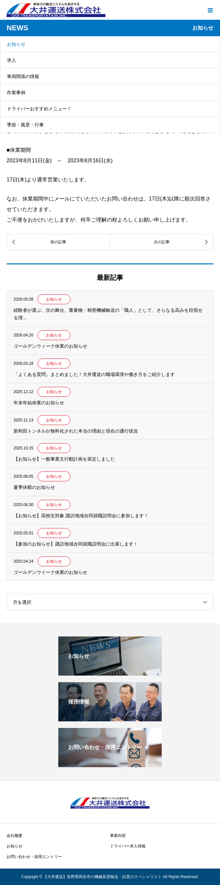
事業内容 (118, 835)
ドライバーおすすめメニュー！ (39, 108)
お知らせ (16, 44)
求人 (11, 60)
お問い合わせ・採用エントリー (34, 856)
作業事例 (16, 92)
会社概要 (14, 835)
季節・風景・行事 (25, 124)
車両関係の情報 (23, 76)
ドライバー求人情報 (128, 846)
